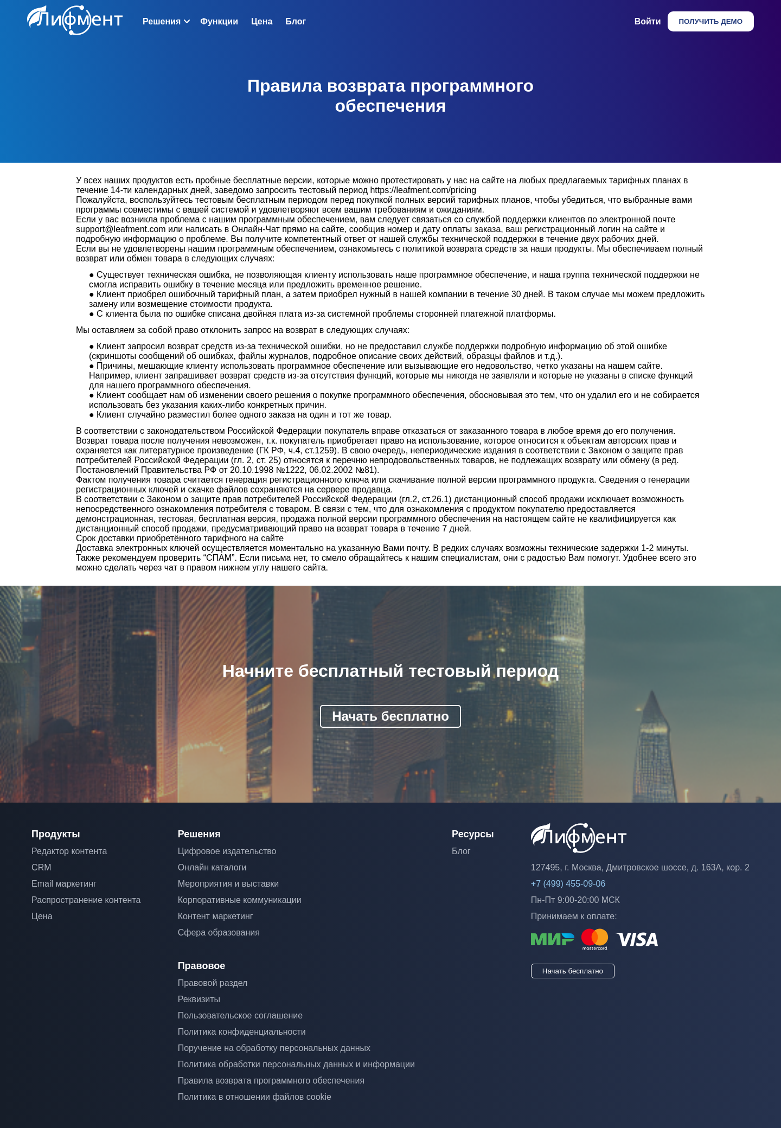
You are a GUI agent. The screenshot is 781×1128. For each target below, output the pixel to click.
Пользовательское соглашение (240, 1015)
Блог (295, 21)
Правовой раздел (213, 983)
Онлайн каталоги (212, 867)
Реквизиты (199, 999)
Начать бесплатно (390, 716)
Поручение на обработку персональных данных (274, 1048)
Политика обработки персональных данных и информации (296, 1064)
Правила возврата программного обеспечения (271, 1080)
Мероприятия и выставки (228, 883)
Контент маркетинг (215, 916)
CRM (41, 867)
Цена (261, 21)
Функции (219, 21)
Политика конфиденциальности (242, 1031)
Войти (648, 21)
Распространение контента (85, 900)
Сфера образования (219, 932)
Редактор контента (69, 851)
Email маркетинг (64, 883)
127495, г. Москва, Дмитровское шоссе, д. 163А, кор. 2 (640, 867)
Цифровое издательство (227, 851)
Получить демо (710, 21)
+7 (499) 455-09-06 (568, 883)
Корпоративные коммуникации (240, 900)
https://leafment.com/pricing (423, 190)
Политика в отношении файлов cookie (254, 1096)
